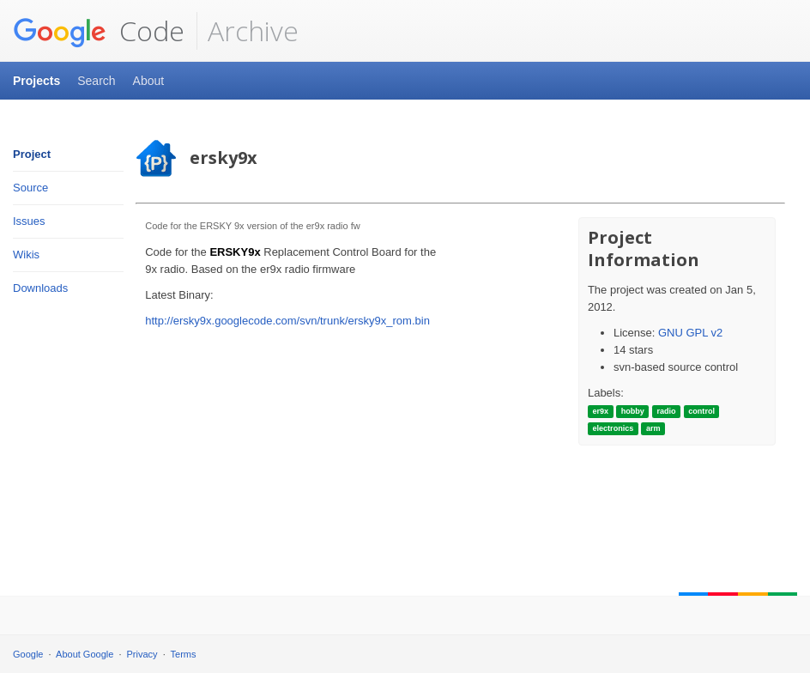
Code (98, 31)
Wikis (26, 254)
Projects (36, 81)
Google (28, 654)
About (149, 81)
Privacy (142, 654)
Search (96, 81)
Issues (29, 221)
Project (32, 154)
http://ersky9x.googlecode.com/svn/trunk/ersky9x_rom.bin (287, 320)
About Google (84, 654)
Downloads (40, 288)
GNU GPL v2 (690, 332)
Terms (183, 654)
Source (30, 187)
